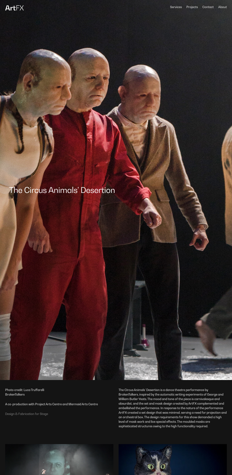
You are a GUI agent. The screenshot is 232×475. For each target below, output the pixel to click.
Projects (192, 7)
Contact (208, 7)
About (222, 7)
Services (176, 7)
